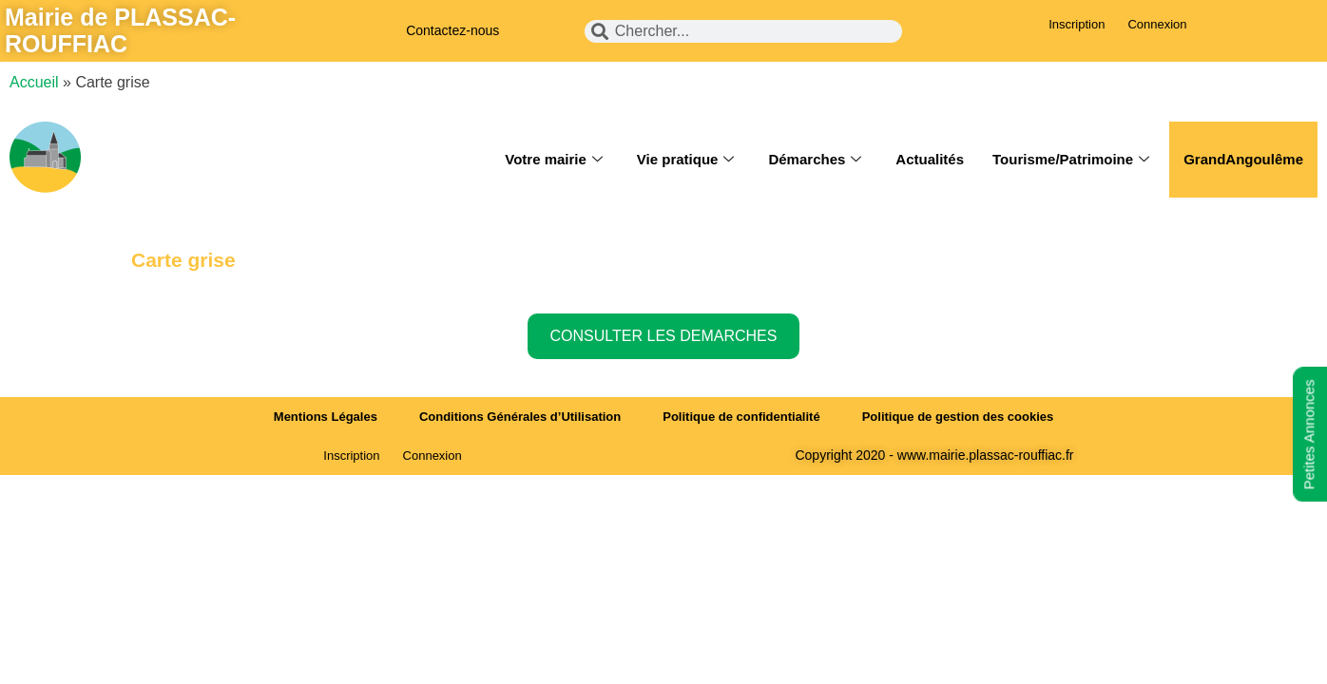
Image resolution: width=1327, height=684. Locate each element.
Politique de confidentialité (741, 416)
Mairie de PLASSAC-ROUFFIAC (120, 30)
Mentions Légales (325, 416)
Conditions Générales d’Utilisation (520, 416)
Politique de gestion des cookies (958, 416)
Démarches (814, 159)
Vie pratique (686, 159)
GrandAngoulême (1243, 159)
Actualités (929, 159)
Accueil (34, 82)
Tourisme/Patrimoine (1070, 159)
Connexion (1156, 24)
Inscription (1076, 24)
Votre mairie (554, 159)
